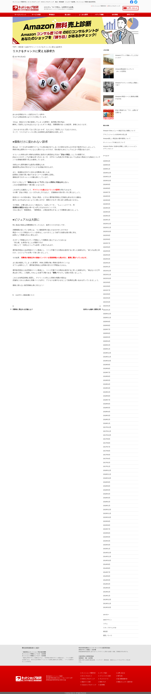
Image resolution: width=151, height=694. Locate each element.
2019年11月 (107, 357)
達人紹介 (68, 14)
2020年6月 (106, 333)
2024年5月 (106, 196)
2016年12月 (107, 470)
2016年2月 (106, 502)
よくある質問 (83, 14)
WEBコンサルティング (88, 678)
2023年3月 (106, 212)
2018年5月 (106, 407)
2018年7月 (106, 400)
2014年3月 (106, 588)
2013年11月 (107, 603)
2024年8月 (106, 188)
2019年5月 (106, 380)
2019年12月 (107, 353)
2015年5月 (106, 537)
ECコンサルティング (114, 6)
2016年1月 (106, 505)
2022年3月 (106, 259)
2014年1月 (106, 595)
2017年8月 (106, 443)
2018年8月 (106, 396)
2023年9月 (106, 200)
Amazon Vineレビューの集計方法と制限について (119, 130)
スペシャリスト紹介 (105, 676)
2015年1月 (106, 548)
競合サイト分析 (86, 681)
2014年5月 (106, 580)
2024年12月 (107, 173)
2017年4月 (106, 458)
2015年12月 (107, 509)
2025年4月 (106, 161)
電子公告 (119, 676)
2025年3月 (106, 165)
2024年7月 (106, 192)
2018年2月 (106, 419)
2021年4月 (106, 298)
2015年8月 (106, 525)
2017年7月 (106, 447)
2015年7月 (106, 529)
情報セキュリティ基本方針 (125, 681)
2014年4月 (106, 584)
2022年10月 (107, 231)
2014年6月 (106, 576)
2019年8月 (106, 368)
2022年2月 (106, 263)
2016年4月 (106, 494)
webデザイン (30, 47)
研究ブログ (130, 14)
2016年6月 (106, 486)
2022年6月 (106, 247)
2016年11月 (107, 474)
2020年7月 (106, 329)
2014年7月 (106, 572)
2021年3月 (106, 302)
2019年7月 (106, 372)
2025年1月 (106, 169)
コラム (105, 623)
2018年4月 (106, 411)
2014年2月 (106, 592)
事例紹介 (52, 14)
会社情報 (115, 14)
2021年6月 (106, 294)
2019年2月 (106, 392)
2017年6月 (106, 451)
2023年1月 (106, 219)
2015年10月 (107, 517)
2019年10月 (107, 360)
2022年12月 (107, 223)
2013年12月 (107, 599)
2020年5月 (106, 337)
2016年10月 (107, 478)
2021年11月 (107, 274)
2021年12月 (107, 270)
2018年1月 (106, 423)
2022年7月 (106, 243)
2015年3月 (106, 545)
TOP (14, 47)
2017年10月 (107, 435)
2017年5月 (106, 455)
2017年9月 (106, 439)
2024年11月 (107, 176)
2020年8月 (106, 325)
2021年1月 (106, 310)
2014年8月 (106, 568)
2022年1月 (106, 267)
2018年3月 (106, 415)
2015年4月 (106, 541)
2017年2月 (106, 462)
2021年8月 (106, 286)
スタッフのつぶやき (109, 627)
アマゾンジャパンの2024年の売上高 (115, 134)
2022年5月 (106, 251)
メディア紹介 (103, 673)
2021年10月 (107, 278)
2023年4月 (106, 208)
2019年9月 (106, 364)
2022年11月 (107, 227)
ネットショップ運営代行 (99, 6)
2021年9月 (106, 282)
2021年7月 (106, 290)
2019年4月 (106, 384)
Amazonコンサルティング (89, 684)
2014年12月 (107, 552)
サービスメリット (20, 14)
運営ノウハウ (30, 295)
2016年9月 (106, 482)
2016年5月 (106, 490)
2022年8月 (106, 239)
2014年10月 (107, 560)
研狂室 (20, 47)
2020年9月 (106, 321)
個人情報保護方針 (122, 678)
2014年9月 (106, 564)
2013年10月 (107, 607)
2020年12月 (107, 314)
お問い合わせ (132, 8)
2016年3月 (106, 498)
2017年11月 (107, 431)
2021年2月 (106, 306)
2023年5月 (106, 204)
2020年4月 (106, 341)
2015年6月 (106, 533)
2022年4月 (106, 255)
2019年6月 (106, 376)
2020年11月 (107, 317)
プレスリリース (104, 678)
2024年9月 (106, 184)
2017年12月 (107, 427)
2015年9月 (106, 521)
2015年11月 (107, 513)
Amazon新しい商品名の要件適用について (117, 138)
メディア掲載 (99, 14)
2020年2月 (106, 345)
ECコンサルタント (87, 676)
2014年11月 (107, 556)
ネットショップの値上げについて (114, 142)
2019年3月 (106, 388)
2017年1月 (106, 466)
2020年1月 (106, 349)
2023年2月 (106, 216)
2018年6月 (106, 404)
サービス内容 (36, 14)
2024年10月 (107, 180)
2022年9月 (106, 235)
